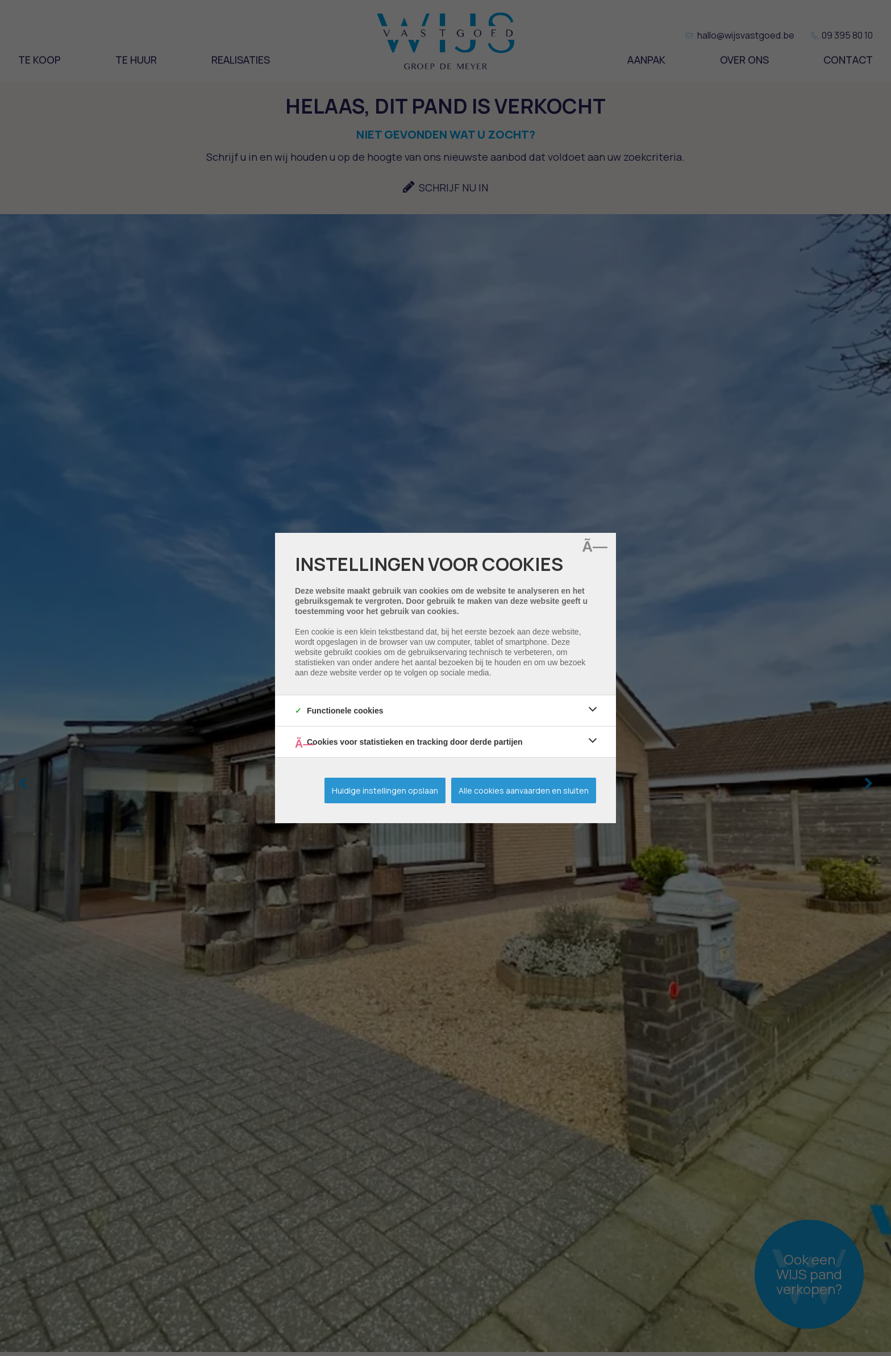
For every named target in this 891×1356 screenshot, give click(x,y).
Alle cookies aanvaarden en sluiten (524, 790)
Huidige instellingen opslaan (385, 790)
